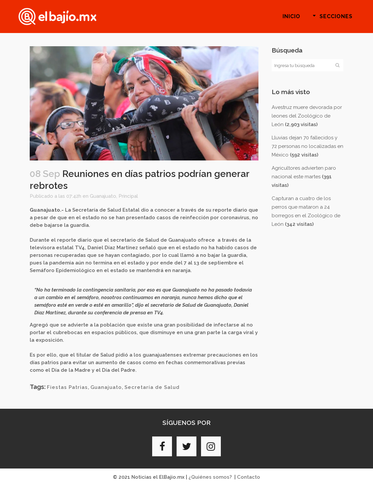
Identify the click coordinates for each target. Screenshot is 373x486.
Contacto (248, 477)
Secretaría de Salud (152, 387)
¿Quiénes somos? (210, 477)
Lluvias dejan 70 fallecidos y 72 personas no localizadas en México (307, 146)
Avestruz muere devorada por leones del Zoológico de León (307, 115)
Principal (128, 196)
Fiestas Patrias (67, 387)
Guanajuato (103, 196)
